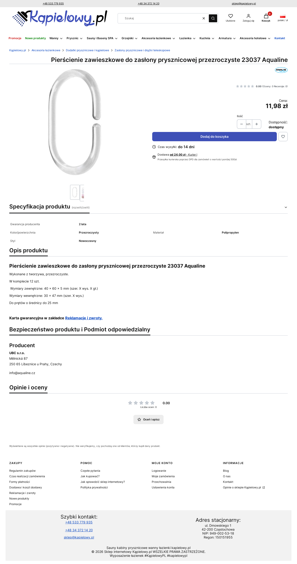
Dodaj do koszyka (214, 136)
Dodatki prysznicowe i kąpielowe (87, 50)
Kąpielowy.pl (17, 50)
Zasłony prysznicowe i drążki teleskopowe (142, 50)
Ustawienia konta (163, 487)
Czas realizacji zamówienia (27, 476)
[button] (213, 18)
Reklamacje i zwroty (22, 493)
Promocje (15, 504)
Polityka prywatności (94, 487)
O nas (226, 476)
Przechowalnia (161, 482)
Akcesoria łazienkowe (46, 50)
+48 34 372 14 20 (148, 3)
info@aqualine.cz (22, 373)
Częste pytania (90, 470)
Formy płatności (19, 482)
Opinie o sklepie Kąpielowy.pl (242, 487)
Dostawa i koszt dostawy (25, 487)
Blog (226, 470)
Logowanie (159, 470)
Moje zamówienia (163, 476)
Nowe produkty (19, 498)
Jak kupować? (90, 476)
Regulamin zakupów (22, 470)
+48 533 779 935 (53, 3)
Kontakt (228, 482)
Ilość (240, 116)
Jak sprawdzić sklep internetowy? (103, 482)
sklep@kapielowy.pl (244, 3)
